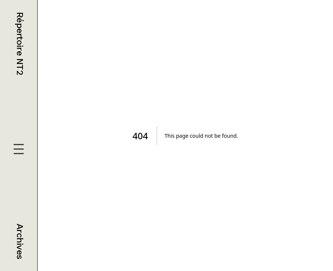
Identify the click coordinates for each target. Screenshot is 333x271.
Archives (20, 241)
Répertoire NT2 (20, 43)
